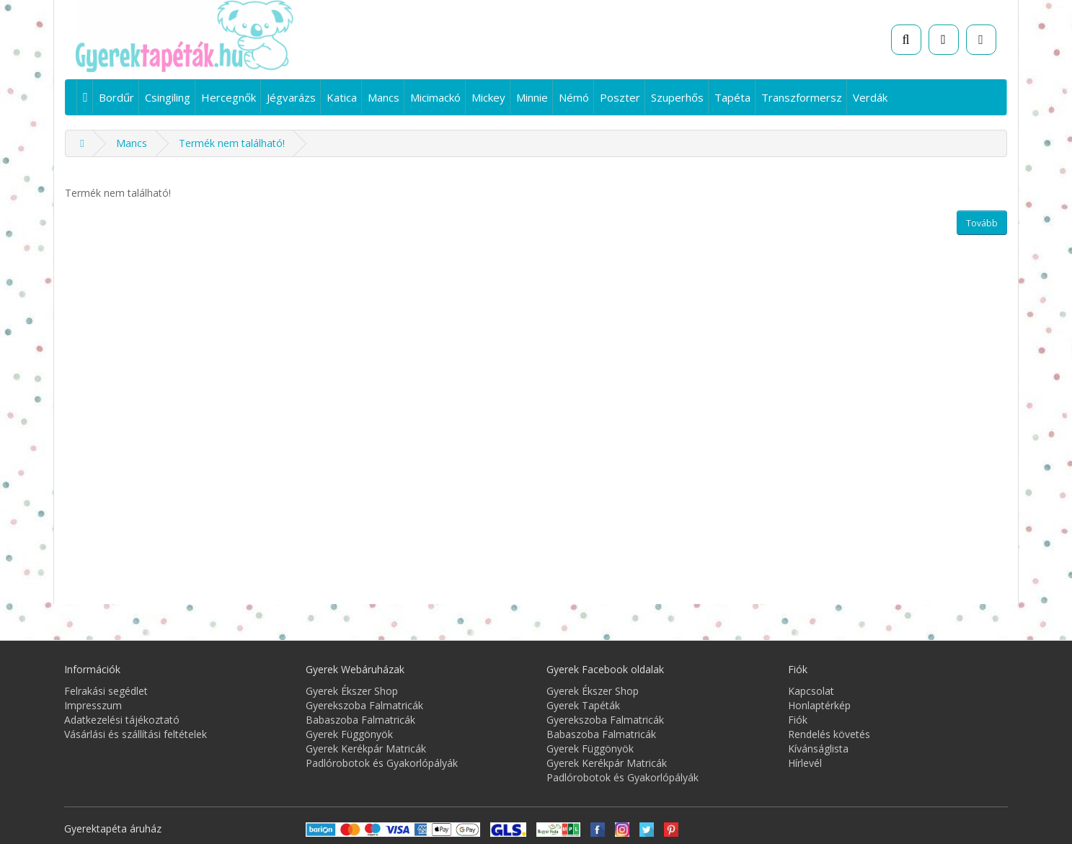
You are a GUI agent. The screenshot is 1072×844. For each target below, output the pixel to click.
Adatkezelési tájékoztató (122, 720)
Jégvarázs (291, 97)
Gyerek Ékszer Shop (352, 691)
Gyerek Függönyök (349, 734)
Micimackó (435, 97)
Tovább (982, 223)
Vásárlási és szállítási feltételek (135, 734)
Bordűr (116, 97)
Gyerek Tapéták (583, 705)
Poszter (620, 97)
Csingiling (167, 97)
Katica (342, 97)
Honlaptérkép (819, 705)
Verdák (870, 97)
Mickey (488, 97)
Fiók (797, 720)
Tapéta (732, 97)
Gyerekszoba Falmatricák (364, 705)
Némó (574, 97)
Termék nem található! (232, 143)
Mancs (383, 97)
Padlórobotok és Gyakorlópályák (382, 763)
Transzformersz (801, 97)
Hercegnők (228, 97)
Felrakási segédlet (106, 691)
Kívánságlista (818, 748)
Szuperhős (677, 97)
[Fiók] (981, 40)
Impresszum (93, 705)
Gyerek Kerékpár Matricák (366, 748)
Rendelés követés (829, 734)
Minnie (532, 97)
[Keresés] (906, 40)
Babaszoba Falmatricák (360, 720)
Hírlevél (805, 763)
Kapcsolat (811, 691)
